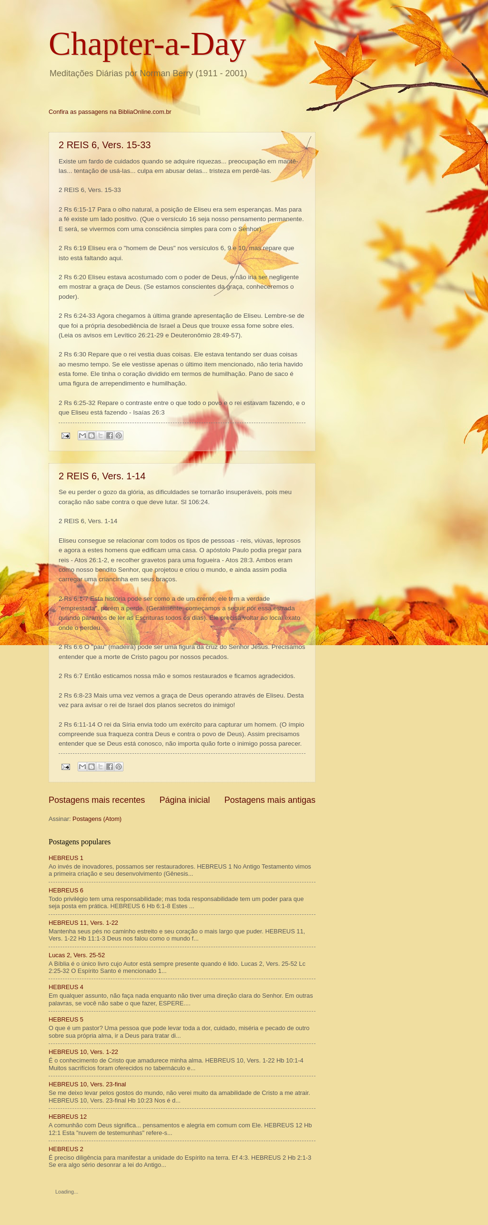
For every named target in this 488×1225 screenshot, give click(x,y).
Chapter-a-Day (147, 43)
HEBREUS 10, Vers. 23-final (87, 1084)
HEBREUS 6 (66, 890)
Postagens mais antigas (269, 800)
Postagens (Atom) (97, 818)
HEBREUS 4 (66, 987)
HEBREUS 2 (66, 1149)
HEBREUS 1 (66, 857)
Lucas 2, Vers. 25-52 (77, 955)
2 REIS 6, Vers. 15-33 (105, 145)
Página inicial (184, 800)
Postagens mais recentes (97, 800)
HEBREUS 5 (66, 1019)
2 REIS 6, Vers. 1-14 (102, 476)
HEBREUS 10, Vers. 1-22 (83, 1051)
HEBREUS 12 (68, 1116)
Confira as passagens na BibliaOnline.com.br (110, 111)
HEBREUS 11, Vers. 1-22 (83, 922)
